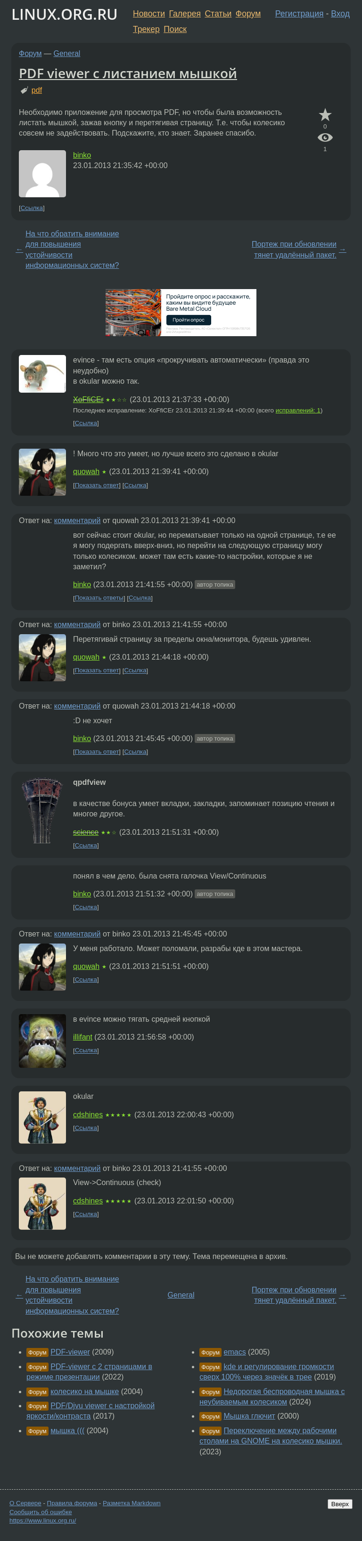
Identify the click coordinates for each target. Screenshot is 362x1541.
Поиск (175, 29)
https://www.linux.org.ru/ (42, 1520)
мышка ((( (67, 1431)
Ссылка (32, 207)
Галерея (185, 13)
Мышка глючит (249, 1416)
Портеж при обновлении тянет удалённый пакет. (294, 249)
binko (82, 155)
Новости (149, 13)
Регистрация (299, 13)
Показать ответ (97, 485)
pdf (37, 90)
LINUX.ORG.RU (64, 14)
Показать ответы (99, 598)
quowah (86, 472)
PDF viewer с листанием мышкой (128, 73)
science (86, 832)
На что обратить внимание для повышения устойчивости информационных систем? (72, 249)
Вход (340, 13)
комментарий (77, 520)
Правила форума (72, 1503)
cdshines (88, 1115)
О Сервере (25, 1503)
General (67, 53)
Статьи (218, 13)
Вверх (340, 1504)
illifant (82, 1037)
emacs (235, 1352)
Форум (248, 13)
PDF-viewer (70, 1352)
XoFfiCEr (88, 399)
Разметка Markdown (132, 1503)
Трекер (146, 29)
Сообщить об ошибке (40, 1512)
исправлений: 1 (298, 410)
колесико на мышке (84, 1392)
